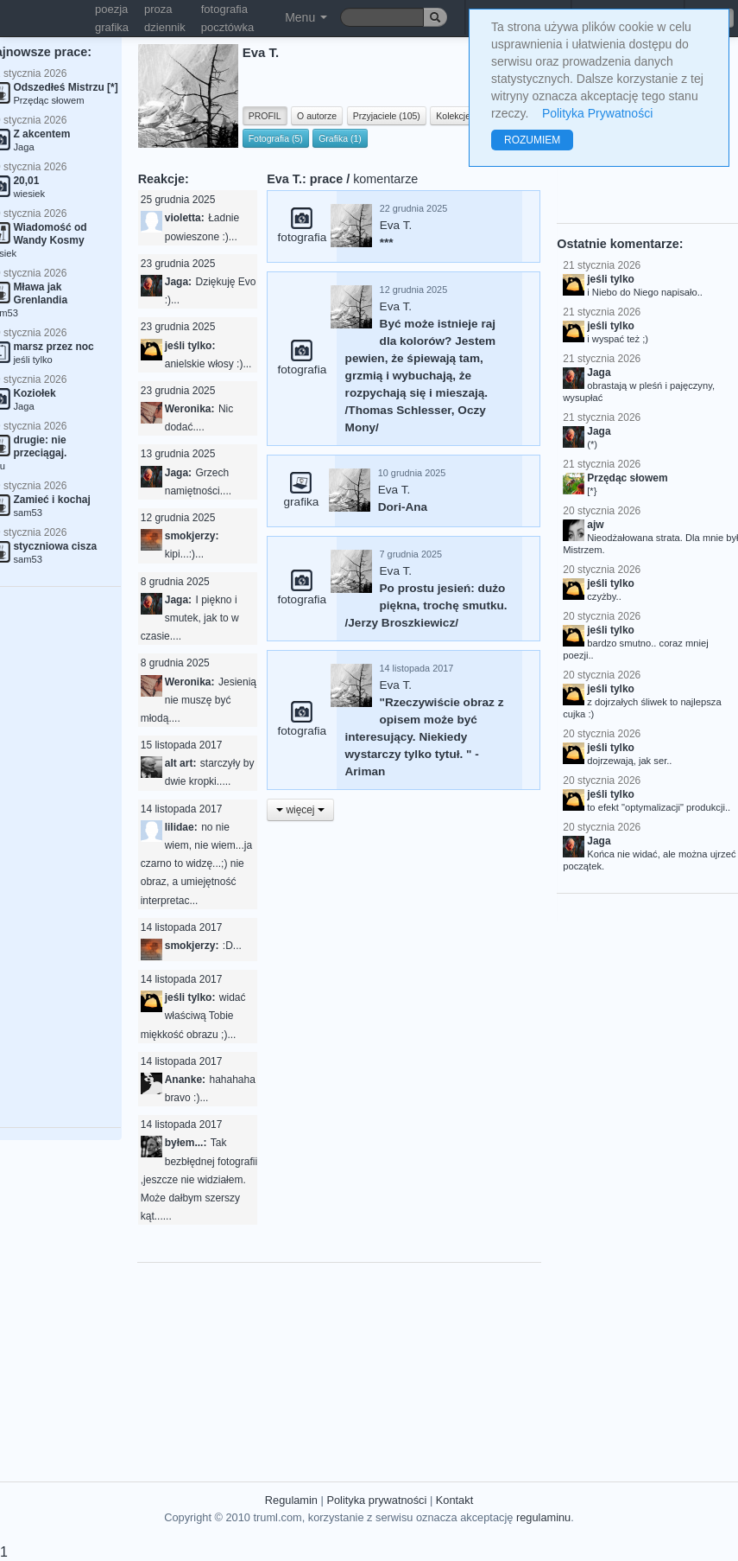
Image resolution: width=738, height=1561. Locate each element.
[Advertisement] (439, 1360)
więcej (300, 810)
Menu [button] (306, 17)
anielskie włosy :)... (208, 364)
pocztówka (227, 27)
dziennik (165, 27)
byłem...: (186, 1143)
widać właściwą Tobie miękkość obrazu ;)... (193, 1015)
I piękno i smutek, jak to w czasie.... (190, 618)
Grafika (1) (340, 138)
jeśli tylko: (190, 346)
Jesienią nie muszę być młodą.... (198, 700)
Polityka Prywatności (597, 113)
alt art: (181, 763)
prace (326, 179)
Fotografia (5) (276, 138)
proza (158, 9)
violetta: (185, 218)
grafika (112, 27)
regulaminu (543, 1517)
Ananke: (185, 1080)
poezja (111, 9)
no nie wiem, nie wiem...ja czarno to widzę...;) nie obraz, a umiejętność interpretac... (196, 864)
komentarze (385, 179)
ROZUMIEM (532, 140)
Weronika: (190, 409)
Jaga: (178, 282)
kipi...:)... (184, 554)
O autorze (317, 116)
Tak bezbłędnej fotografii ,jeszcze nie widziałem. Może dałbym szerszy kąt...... (199, 1179)
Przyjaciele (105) (386, 116)
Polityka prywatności (376, 1500)
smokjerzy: (192, 536)
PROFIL (265, 116)
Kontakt (454, 1500)
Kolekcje (453, 116)
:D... (232, 946)
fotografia (224, 9)
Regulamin (291, 1500)
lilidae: (181, 827)
